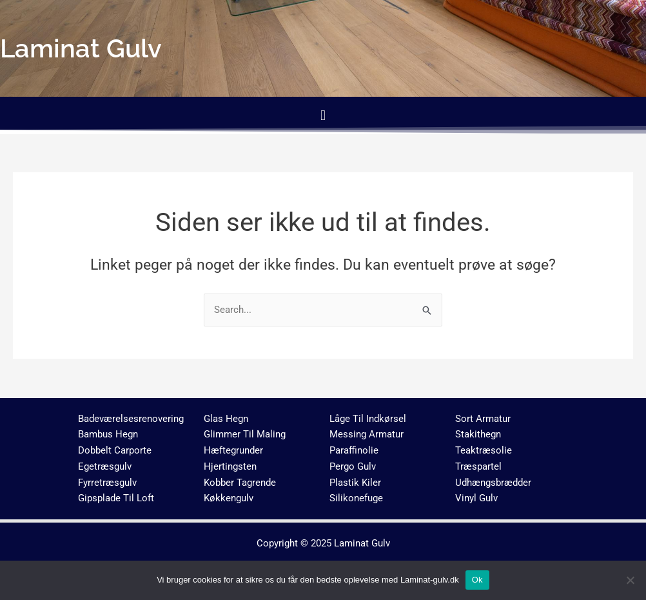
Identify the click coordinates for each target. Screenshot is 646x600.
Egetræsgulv (105, 466)
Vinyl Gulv (476, 498)
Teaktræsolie (483, 450)
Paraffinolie (353, 450)
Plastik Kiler (355, 482)
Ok (477, 580)
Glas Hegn (226, 419)
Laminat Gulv (362, 543)
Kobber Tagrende (240, 482)
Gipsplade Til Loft (116, 498)
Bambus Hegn (108, 434)
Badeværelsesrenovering (131, 419)
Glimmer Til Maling (245, 434)
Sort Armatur (483, 419)
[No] (629, 580)
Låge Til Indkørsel (367, 419)
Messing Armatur (366, 434)
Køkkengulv (228, 498)
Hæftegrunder (233, 450)
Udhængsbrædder (493, 482)
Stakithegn (478, 434)
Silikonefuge (356, 498)
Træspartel (478, 466)
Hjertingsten (230, 466)
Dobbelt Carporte (115, 450)
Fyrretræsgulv (107, 482)
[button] (322, 115)
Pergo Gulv (352, 466)
